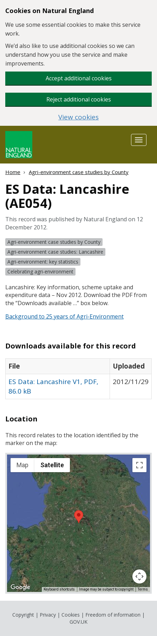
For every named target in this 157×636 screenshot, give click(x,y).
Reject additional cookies (78, 99)
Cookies (70, 614)
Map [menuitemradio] (22, 465)
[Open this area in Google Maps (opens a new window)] (20, 587)
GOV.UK (78, 621)
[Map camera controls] (139, 576)
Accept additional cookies (79, 78)
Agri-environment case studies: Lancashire (55, 251)
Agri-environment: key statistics (42, 261)
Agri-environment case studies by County (79, 171)
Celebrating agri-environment (40, 271)
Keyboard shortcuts (59, 589)
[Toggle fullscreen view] (139, 465)
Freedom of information (112, 614)
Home (12, 171)
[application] (78, 523)
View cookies (78, 117)
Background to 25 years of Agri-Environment (64, 316)
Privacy (48, 614)
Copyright (23, 614)
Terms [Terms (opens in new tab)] (143, 589)
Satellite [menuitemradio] (52, 465)
